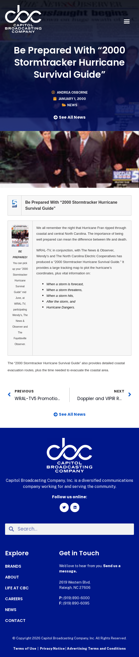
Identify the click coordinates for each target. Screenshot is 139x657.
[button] (127, 21)
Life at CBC (17, 588)
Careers (14, 598)
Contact (15, 620)
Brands (13, 566)
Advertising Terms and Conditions (96, 648)
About (12, 577)
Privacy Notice (52, 648)
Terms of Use (24, 648)
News (72, 105)
